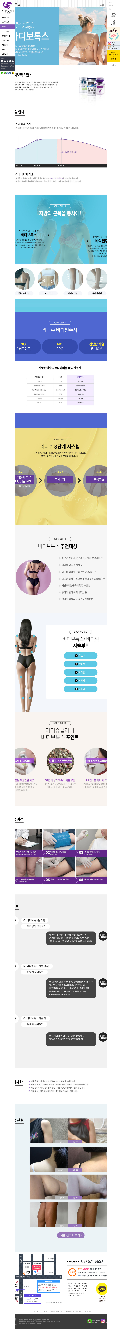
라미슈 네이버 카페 (113, 48)
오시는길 (113, 23)
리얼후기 (113, 15)
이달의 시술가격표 (113, 34)
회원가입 (111, 5)
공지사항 (88, 1311)
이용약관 (44, 1311)
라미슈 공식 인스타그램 (105, 1321)
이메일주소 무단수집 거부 (73, 1311)
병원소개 (35, 1311)
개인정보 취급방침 (56, 1311)
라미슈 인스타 (113, 43)
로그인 (110, 2)
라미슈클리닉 (7, 7)
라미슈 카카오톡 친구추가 (113, 56)
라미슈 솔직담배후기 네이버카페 (94, 1321)
